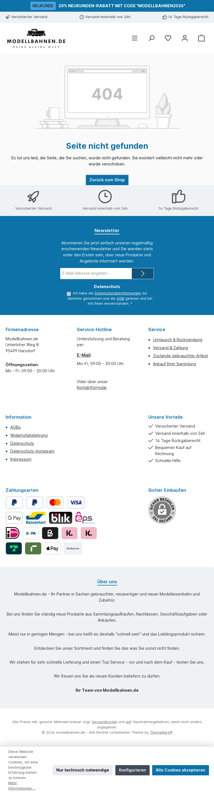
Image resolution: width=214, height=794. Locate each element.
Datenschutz (22, 443)
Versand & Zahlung (170, 347)
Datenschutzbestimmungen (110, 293)
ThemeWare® (161, 732)
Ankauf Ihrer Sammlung (174, 363)
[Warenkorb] (201, 38)
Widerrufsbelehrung (29, 435)
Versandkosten (104, 722)
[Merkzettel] (168, 38)
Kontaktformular (91, 387)
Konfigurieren (132, 770)
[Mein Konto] (185, 38)
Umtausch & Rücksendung (177, 339)
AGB (104, 298)
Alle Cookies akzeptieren (180, 770)
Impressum (20, 459)
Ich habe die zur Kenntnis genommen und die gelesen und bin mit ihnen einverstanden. (110, 298)
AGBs (15, 427)
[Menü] (135, 38)
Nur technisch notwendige (82, 770)
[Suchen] (151, 38)
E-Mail (84, 355)
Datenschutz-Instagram (32, 451)
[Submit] (143, 273)
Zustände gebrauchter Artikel (180, 355)
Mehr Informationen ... (21, 785)
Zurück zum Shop (107, 179)
